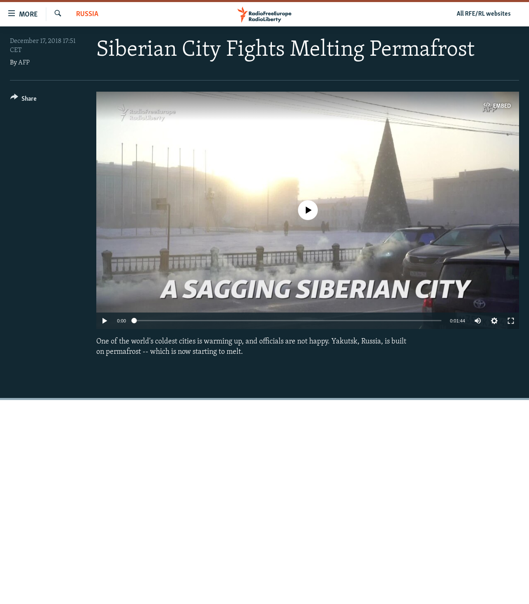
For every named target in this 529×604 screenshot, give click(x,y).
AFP (24, 62)
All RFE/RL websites (484, 14)
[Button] (23, 100)
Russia (87, 14)
